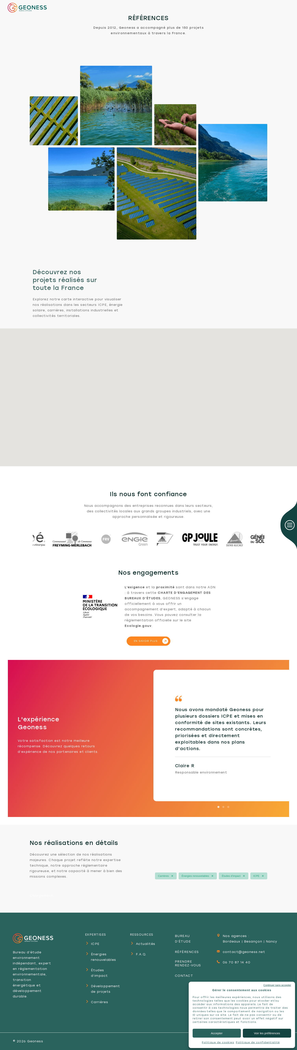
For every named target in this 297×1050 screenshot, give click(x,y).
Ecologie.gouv (138, 626)
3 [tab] (228, 804)
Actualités (145, 944)
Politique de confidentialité (258, 1042)
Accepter (217, 1033)
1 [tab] (218, 804)
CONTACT (184, 976)
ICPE (256, 875)
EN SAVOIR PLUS (145, 641)
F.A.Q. (141, 954)
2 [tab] (223, 804)
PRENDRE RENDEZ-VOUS (188, 963)
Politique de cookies (218, 1042)
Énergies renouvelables (195, 875)
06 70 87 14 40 (236, 962)
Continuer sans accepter (277, 985)
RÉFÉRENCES (187, 952)
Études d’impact (231, 875)
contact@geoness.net (244, 952)
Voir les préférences (267, 1033)
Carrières (163, 875)
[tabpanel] (222, 735)
